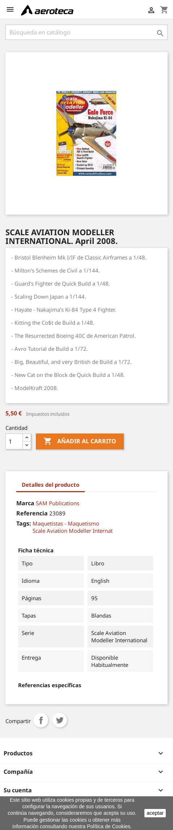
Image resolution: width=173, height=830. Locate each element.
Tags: (23, 523)
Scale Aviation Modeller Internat (73, 530)
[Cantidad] (14, 441)
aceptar (155, 813)
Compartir (41, 720)
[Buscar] (86, 32)
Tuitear (59, 720)
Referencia (32, 513)
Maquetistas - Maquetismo (66, 523)
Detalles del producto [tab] (50, 484)
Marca (25, 503)
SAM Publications (57, 503)
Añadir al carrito (79, 441)
